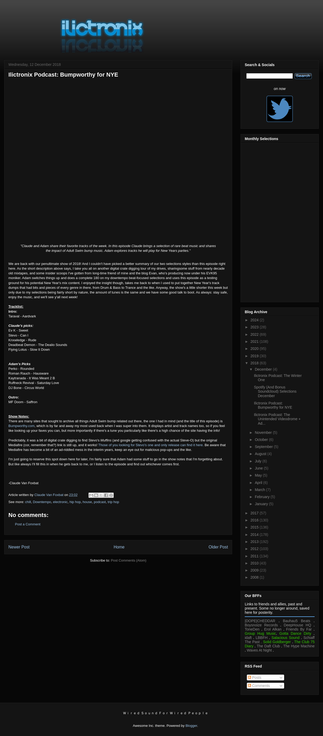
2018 (255, 363)
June (259, 468)
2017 (255, 513)
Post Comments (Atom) (128, 560)
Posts (254, 677)
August (261, 454)
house (87, 502)
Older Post (218, 547)
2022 (255, 334)
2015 (255, 527)
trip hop (113, 502)
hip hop (75, 502)
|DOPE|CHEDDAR (260, 621)
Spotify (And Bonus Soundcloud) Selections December (275, 391)
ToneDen (252, 629)
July (258, 461)
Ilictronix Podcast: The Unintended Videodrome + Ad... (277, 419)
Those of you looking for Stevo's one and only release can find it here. (151, 445)
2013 (255, 542)
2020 (255, 348)
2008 (255, 577)
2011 (255, 556)
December (264, 369)
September (264, 447)
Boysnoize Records (261, 625)
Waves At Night (259, 650)
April (259, 483)
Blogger (191, 726)
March (260, 490)
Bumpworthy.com (21, 426)
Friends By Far (299, 629)
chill (28, 502)
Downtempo (42, 502)
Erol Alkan (273, 629)
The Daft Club (268, 646)
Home (119, 547)
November (264, 432)
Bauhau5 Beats (296, 621)
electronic (60, 502)
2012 (255, 549)
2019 (255, 356)
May (259, 475)
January (262, 504)
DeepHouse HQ (297, 625)
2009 (255, 570)
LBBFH (262, 638)
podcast (100, 502)
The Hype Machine (299, 646)
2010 (255, 563)
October (262, 440)
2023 (255, 327)
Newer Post (19, 547)
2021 (255, 341)
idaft (248, 638)
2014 (255, 534)
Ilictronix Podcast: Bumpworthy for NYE (273, 405)
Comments (259, 686)
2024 (255, 320)
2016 (255, 520)
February (262, 497)
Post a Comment (27, 524)
